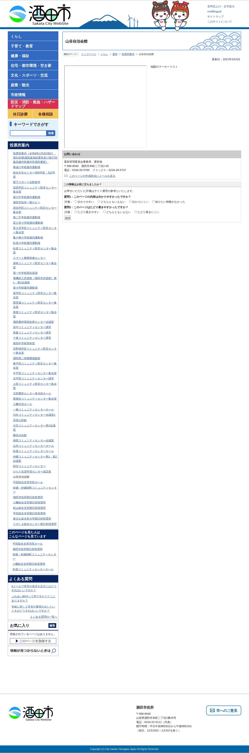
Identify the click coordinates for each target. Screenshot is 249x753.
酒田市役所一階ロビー (26, 202)
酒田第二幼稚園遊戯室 (26, 358)
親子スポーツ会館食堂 (26, 182)
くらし (104, 54)
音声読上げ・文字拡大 (221, 6)
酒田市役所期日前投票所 (28, 497)
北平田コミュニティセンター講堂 (33, 378)
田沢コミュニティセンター (29, 466)
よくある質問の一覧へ (43, 616)
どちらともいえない (113, 201)
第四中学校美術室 (24, 343)
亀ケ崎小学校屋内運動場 (28, 237)
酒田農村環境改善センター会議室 (33, 321)
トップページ (88, 54)
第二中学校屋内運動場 (26, 217)
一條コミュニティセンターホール (33, 409)
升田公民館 (20, 420)
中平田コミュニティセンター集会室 (35, 373)
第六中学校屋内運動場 (26, 197)
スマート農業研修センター (29, 257)
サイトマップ (215, 16)
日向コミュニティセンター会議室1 (34, 414)
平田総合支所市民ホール (28, 482)
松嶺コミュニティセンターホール (33, 451)
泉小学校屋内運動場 (25, 287)
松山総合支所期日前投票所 (29, 507)
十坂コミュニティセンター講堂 (32, 337)
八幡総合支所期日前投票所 (29, 502)
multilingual (214, 11)
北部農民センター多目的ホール (32, 393)
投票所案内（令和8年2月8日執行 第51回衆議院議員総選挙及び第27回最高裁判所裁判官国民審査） (35, 157)
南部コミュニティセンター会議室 (33, 440)
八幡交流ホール (22, 404)
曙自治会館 (20, 435)
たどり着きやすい (88, 212)
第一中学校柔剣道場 (25, 272)
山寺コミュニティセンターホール (33, 445)
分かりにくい (140, 201)
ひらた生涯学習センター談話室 (32, 471)
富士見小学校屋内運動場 (28, 222)
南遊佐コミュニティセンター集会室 (35, 398)
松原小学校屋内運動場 (26, 243)
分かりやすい (86, 201)
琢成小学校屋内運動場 (26, 167)
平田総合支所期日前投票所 (29, 513)
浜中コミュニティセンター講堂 (32, 327)
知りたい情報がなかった (170, 201)
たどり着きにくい (148, 212)
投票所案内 (128, 54)
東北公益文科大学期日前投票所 (32, 518)
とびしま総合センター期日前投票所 (35, 524)
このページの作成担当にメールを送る (92, 175)
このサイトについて (219, 21)
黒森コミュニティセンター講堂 (32, 332)
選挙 (114, 54)
